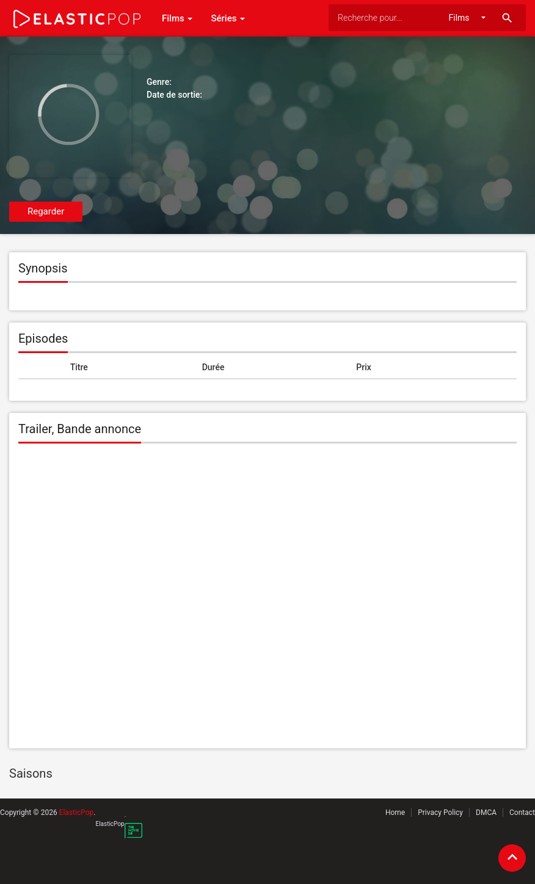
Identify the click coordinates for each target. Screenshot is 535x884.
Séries (228, 18)
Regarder (45, 211)
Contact (522, 812)
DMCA (486, 812)
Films (177, 18)
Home (395, 812)
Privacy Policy (440, 812)
